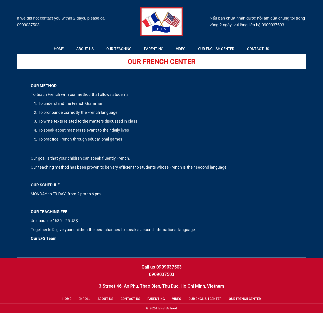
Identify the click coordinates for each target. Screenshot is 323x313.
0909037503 (28, 25)
